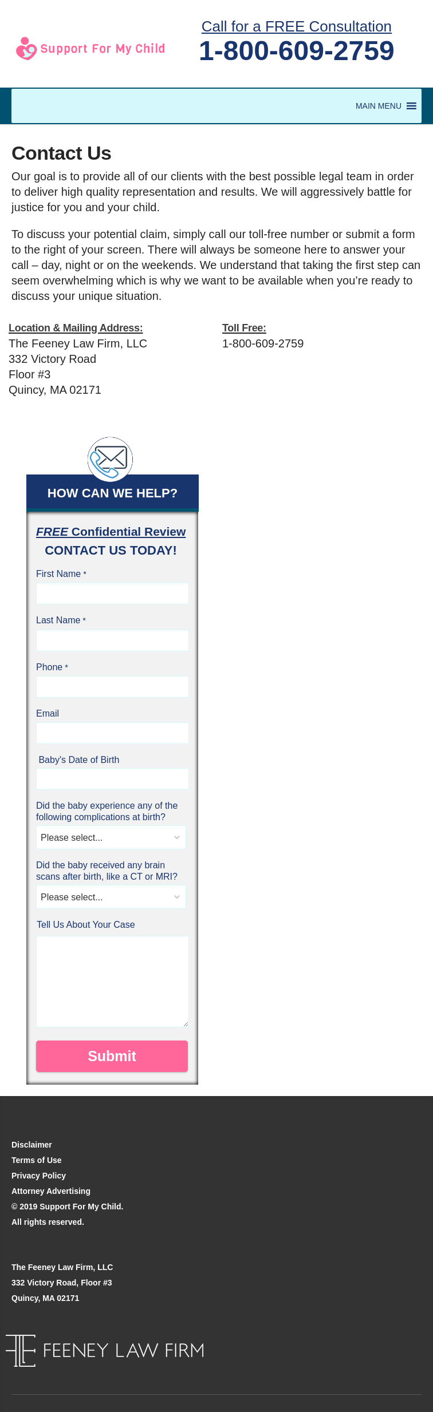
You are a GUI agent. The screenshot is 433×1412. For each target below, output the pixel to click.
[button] (378, 106)
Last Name (58, 620)
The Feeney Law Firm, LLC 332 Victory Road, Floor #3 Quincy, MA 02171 (62, 1283)
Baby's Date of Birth (77, 760)
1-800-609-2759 (297, 50)
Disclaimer (31, 1144)
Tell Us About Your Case (86, 925)
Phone (49, 667)
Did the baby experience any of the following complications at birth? (107, 811)
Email (47, 713)
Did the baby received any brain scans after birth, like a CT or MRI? (107, 870)
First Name (58, 574)
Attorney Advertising (50, 1191)
